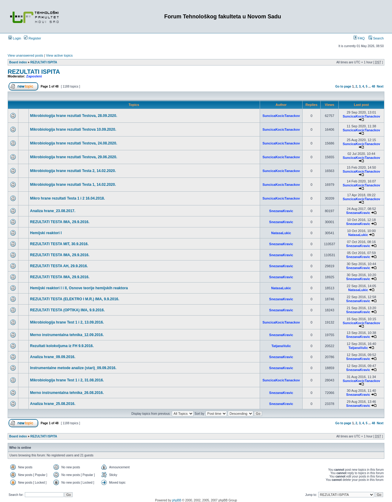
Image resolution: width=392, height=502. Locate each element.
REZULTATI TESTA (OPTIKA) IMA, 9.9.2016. (67, 310)
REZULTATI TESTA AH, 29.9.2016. (59, 266)
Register (32, 38)
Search (376, 38)
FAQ (359, 38)
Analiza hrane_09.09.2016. (52, 357)
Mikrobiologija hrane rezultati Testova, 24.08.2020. (73, 143)
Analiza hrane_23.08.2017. (52, 211)
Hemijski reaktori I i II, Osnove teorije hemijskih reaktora (79, 288)
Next (380, 86)
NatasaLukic (281, 233)
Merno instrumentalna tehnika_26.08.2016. (67, 393)
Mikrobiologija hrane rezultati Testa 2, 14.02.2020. (73, 171)
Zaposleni (34, 76)
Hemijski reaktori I (46, 233)
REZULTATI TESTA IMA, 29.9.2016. (59, 222)
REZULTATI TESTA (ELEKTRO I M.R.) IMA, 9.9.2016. (74, 299)
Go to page (343, 86)
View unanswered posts (25, 55)
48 (373, 86)
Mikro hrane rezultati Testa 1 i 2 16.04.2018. (67, 198)
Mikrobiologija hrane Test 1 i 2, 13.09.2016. (67, 322)
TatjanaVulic (281, 346)
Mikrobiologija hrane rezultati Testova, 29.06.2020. (73, 157)
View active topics (59, 55)
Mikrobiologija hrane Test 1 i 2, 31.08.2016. (67, 380)
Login (14, 38)
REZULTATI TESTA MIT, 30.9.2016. (59, 244)
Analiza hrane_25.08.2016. (52, 404)
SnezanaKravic (281, 211)
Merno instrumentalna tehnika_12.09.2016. (67, 335)
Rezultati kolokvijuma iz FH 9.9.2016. (62, 346)
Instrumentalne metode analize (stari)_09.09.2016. (73, 368)
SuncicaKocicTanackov (281, 116)
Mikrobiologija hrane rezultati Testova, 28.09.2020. (73, 116)
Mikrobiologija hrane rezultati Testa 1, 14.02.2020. (73, 184)
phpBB (176, 500)
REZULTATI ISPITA (43, 62)
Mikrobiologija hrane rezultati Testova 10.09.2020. (73, 129)
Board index (18, 62)
